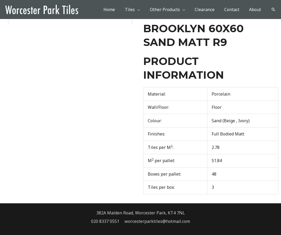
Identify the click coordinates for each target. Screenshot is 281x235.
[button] (273, 9)
